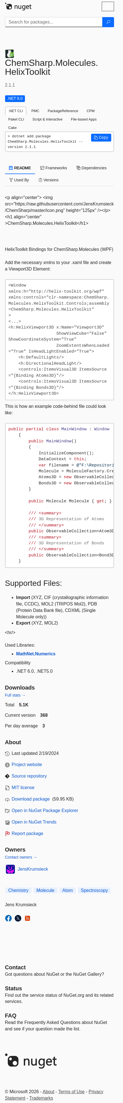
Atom (67, 890)
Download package (31, 799)
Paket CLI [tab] (16, 119)
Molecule (45, 890)
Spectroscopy (94, 890)
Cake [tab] (12, 128)
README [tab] (20, 168)
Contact (15, 967)
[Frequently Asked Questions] (11, 1015)
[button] (101, 138)
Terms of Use (71, 1091)
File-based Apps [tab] (84, 119)
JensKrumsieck (33, 869)
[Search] (108, 22)
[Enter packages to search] (54, 22)
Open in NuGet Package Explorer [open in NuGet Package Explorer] (45, 810)
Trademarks (41, 1098)
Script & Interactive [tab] (47, 119)
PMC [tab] (35, 111)
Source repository (29, 776)
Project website (27, 764)
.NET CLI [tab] (15, 111)
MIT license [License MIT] (23, 787)
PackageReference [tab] (63, 111)
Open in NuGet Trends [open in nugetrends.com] (34, 822)
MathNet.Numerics (35, 653)
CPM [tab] (90, 111)
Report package (27, 833)
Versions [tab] (48, 180)
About (48, 1091)
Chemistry (18, 890)
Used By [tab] (19, 180)
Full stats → (15, 695)
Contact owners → (21, 857)
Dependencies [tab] (91, 168)
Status (13, 988)
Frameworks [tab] (53, 168)
